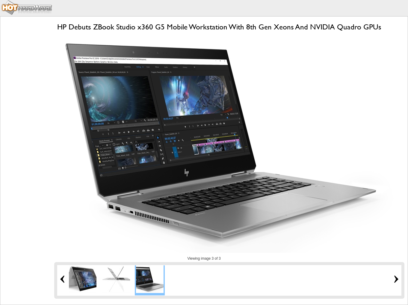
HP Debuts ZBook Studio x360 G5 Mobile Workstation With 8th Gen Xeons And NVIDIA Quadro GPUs (219, 27)
